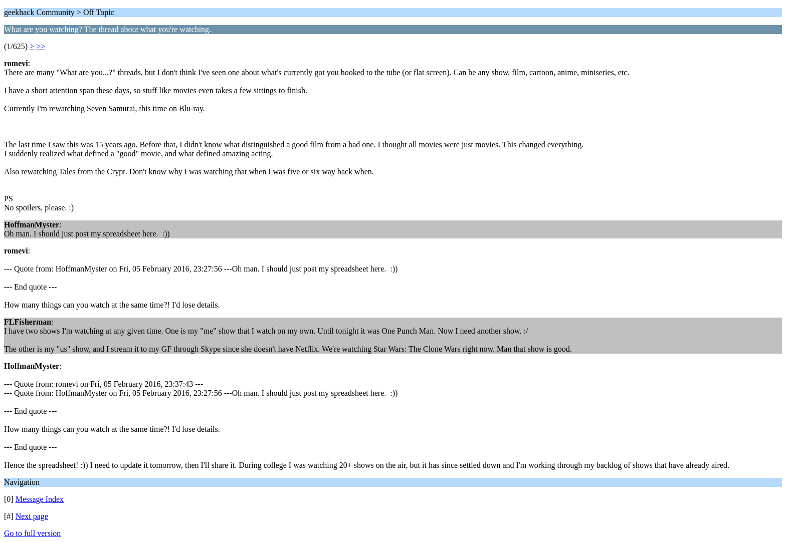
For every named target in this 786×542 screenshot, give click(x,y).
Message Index (40, 499)
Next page (32, 516)
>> (40, 46)
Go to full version (32, 533)
